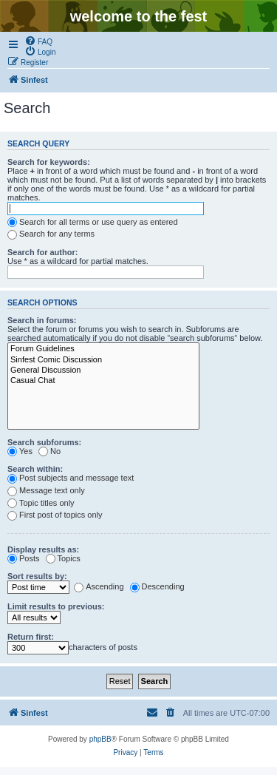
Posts (23, 558)
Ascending (98, 586)
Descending (157, 586)
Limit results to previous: (55, 606)
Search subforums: (44, 442)
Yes (20, 451)
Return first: (30, 636)
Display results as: (43, 549)
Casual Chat (103, 381)
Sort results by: (37, 576)
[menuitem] (38, 40)
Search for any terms (51, 233)
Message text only (46, 490)
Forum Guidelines (103, 349)
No (49, 451)
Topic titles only (41, 502)
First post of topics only (55, 514)
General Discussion (103, 370)
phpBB (100, 739)
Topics (63, 558)
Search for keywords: (48, 162)
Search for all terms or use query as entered (92, 221)
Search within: (35, 468)
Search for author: (42, 252)
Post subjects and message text (70, 477)
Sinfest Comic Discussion (103, 360)
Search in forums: (42, 320)
